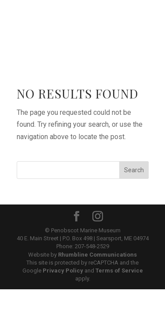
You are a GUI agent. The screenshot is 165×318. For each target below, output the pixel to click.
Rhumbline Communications (97, 254)
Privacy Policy (63, 270)
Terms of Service (119, 270)
